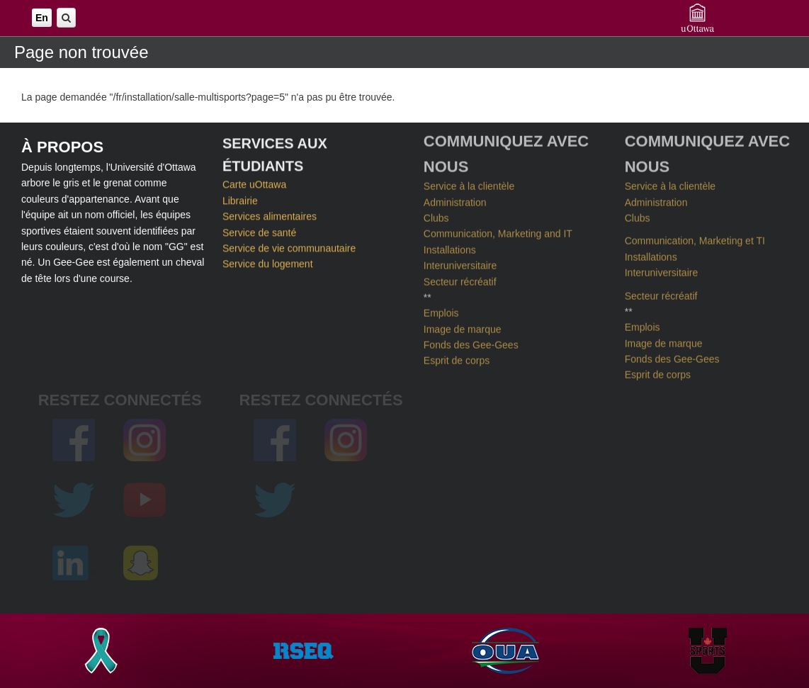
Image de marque (463, 326)
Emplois (441, 309)
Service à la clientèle (469, 182)
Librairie (240, 199)
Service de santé (259, 231)
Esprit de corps (457, 357)
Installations (450, 246)
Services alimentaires (269, 215)
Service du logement (267, 263)
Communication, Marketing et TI (695, 237)
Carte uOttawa (254, 183)
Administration (455, 198)
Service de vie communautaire (289, 246)
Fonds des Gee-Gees (471, 341)
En (41, 17)
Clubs (436, 214)
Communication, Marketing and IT (498, 230)
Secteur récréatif (460, 277)
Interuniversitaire (460, 262)
